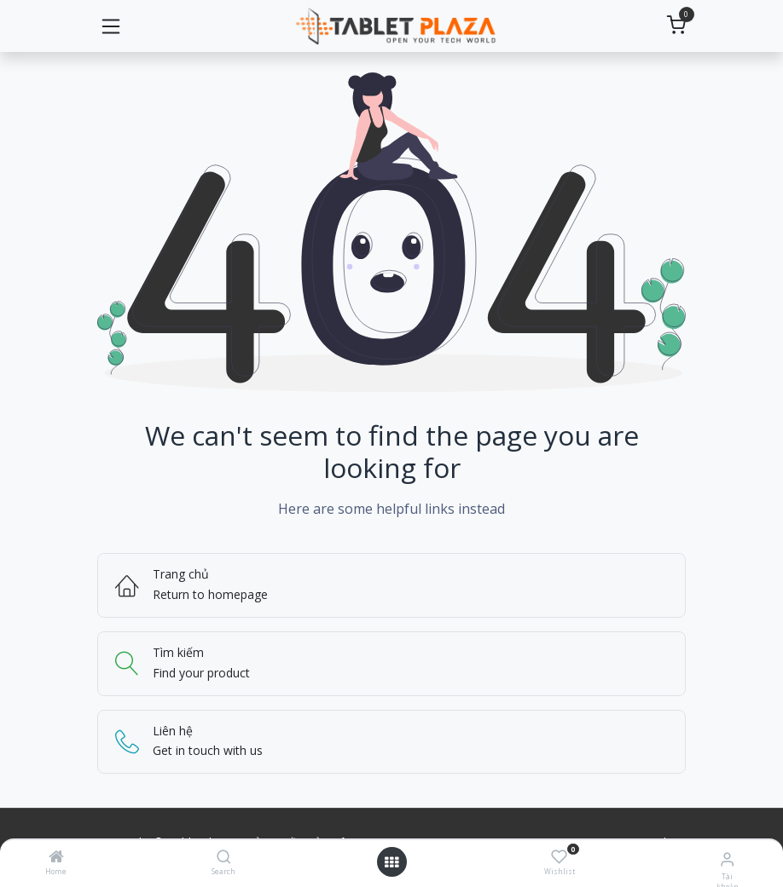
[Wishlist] (559, 857)
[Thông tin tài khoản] (727, 858)
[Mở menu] (391, 862)
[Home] (56, 858)
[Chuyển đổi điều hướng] (111, 26)
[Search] (224, 858)
